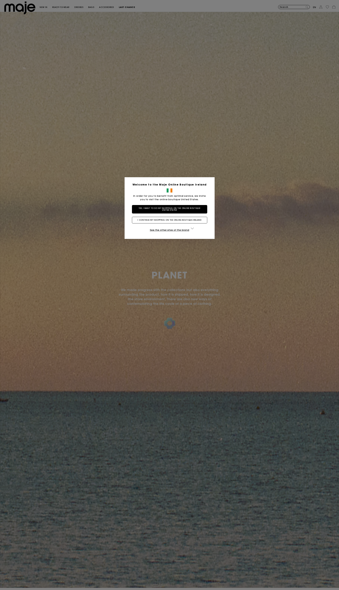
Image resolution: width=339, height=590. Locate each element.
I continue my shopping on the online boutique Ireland (169, 220)
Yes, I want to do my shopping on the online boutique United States (169, 209)
